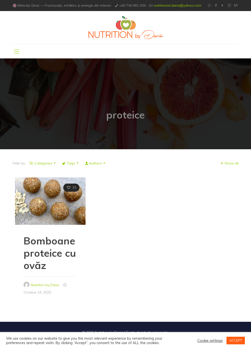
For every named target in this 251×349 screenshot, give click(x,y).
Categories (43, 163)
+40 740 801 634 (132, 5)
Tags (71, 163)
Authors (95, 163)
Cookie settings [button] (210, 340)
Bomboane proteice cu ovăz (50, 253)
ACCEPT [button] (235, 340)
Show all (229, 163)
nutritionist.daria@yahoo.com (177, 5)
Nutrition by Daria (45, 285)
